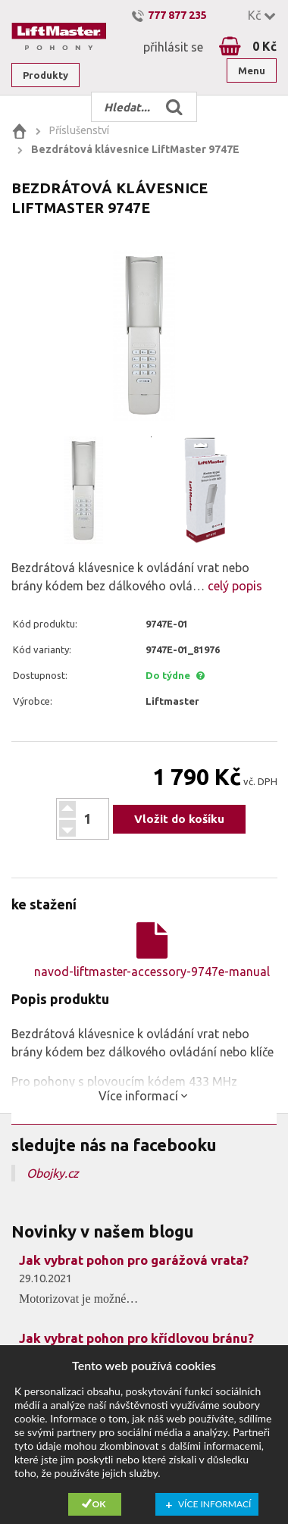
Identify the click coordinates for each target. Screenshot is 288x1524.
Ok (99, 1504)
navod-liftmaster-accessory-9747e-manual (152, 950)
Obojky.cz (53, 1173)
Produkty (45, 75)
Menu (251, 70)
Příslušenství (79, 130)
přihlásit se (173, 47)
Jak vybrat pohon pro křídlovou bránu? (136, 1338)
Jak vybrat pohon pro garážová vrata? (134, 1260)
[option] (144, 335)
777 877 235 (177, 15)
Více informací (214, 1504)
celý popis (233, 586)
